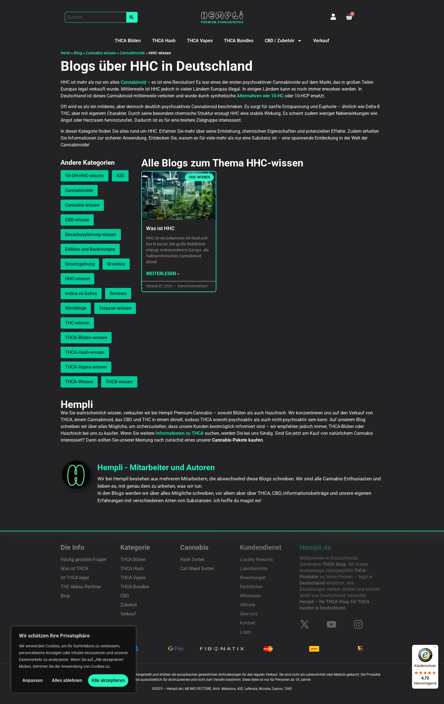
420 (120, 175)
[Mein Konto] (333, 17)
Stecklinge (75, 308)
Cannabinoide (132, 53)
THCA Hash (164, 40)
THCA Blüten (128, 40)
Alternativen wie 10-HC (260, 96)
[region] (73, 659)
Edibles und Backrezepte (90, 249)
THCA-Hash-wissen (84, 352)
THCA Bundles (238, 40)
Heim (65, 53)
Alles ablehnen (67, 680)
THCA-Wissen (79, 381)
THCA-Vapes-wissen (86, 367)
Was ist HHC (160, 228)
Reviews (118, 293)
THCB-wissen (119, 381)
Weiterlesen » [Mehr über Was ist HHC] (162, 273)
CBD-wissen (77, 219)
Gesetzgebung (80, 264)
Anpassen (32, 680)
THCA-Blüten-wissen (86, 337)
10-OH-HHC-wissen (84, 175)
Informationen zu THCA (179, 433)
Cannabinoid (133, 82)
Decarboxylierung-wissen (90, 234)
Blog (78, 53)
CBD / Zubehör (283, 41)
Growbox (116, 264)
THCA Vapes (200, 40)
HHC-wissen (77, 278)
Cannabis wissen (101, 53)
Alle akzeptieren (108, 680)
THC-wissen (77, 323)
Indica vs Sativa (81, 293)
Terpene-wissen (115, 308)
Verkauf (321, 40)
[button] (101, 17)
